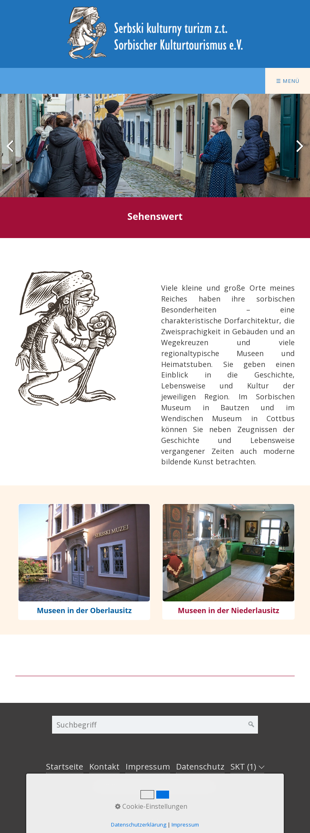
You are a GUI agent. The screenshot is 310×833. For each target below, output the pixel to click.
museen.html (84, 562)
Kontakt (104, 766)
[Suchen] (251, 725)
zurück (12, 152)
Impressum (148, 766)
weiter (298, 152)
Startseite (64, 766)
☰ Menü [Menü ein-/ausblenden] (288, 80)
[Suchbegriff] (155, 725)
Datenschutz (200, 766)
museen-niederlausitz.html (228, 562)
